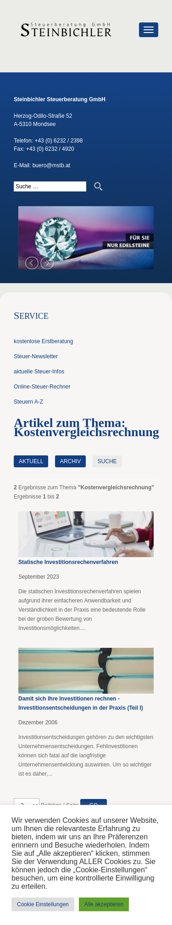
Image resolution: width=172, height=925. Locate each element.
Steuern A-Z (28, 402)
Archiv (70, 461)
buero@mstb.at (51, 165)
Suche (107, 461)
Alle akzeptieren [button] (103, 904)
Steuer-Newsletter (36, 356)
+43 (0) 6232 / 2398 (58, 140)
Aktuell (31, 461)
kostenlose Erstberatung (43, 341)
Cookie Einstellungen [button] (43, 904)
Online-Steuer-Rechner (42, 386)
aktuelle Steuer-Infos (39, 371)
